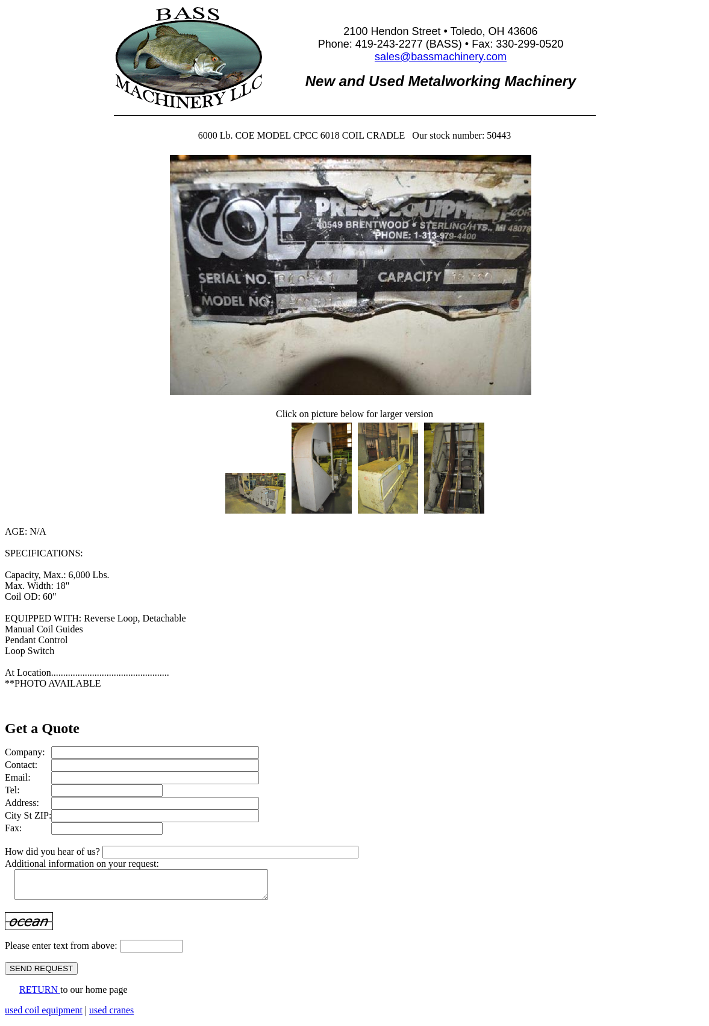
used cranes (111, 1015)
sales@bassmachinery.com (441, 57)
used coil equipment (44, 1015)
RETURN (39, 995)
